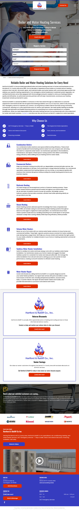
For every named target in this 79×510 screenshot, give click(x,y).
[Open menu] (75, 5)
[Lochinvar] (30, 417)
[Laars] (49, 417)
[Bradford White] (11, 417)
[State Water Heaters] (11, 421)
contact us (25, 113)
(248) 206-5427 (8, 494)
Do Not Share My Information (27, 508)
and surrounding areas (47, 483)
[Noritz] (67, 421)
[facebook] (4, 502)
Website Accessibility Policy (59, 508)
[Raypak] (67, 417)
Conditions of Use (37, 508)
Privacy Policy (17, 508)
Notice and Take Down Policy (47, 508)
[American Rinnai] (30, 421)
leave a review (43, 400)
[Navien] (49, 421)
